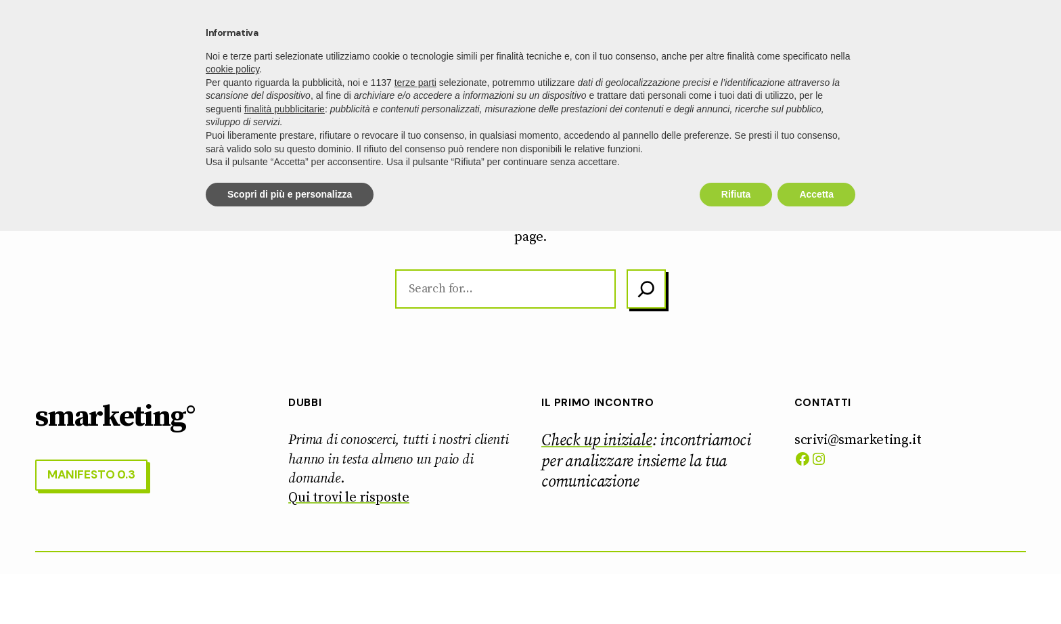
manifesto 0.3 (969, 36)
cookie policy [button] (232, 462)
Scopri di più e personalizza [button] (289, 586)
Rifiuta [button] (736, 586)
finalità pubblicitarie (284, 501)
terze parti (415, 475)
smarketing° (93, 37)
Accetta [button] (816, 586)
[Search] (646, 289)
